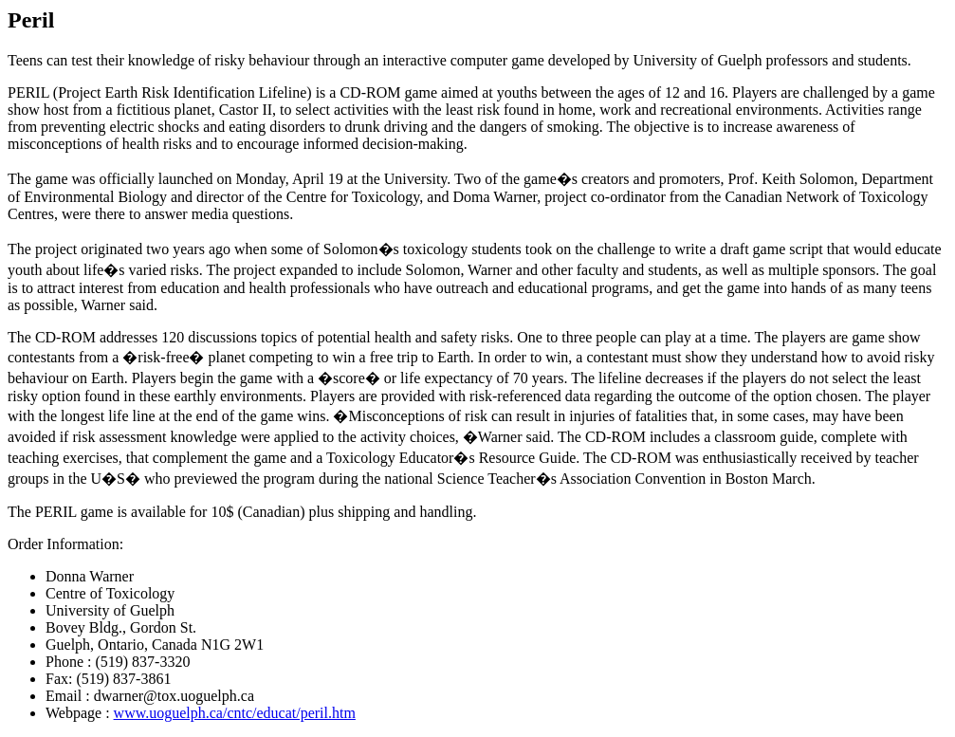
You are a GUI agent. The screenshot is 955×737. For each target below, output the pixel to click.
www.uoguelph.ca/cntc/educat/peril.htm (235, 713)
